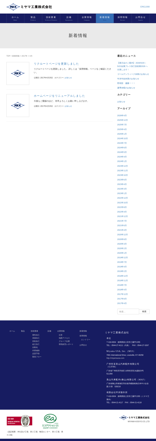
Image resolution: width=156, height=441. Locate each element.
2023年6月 (122, 180)
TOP (8, 56)
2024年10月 (122, 138)
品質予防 (36, 353)
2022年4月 (122, 212)
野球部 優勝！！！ (126, 83)
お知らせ (68, 78)
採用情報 (83, 336)
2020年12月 (122, 234)
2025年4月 (122, 129)
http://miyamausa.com (115, 358)
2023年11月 (122, 170)
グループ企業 (64, 341)
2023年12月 (122, 166)
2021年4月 (122, 230)
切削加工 (36, 341)
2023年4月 (122, 184)
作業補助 (36, 350)
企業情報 (61, 331)
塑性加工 (36, 335)
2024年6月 (122, 147)
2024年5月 (122, 152)
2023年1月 (122, 193)
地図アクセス (64, 338)
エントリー (85, 340)
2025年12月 (122, 120)
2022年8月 (122, 207)
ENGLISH (145, 7)
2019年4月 (122, 267)
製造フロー (36, 357)
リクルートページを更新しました (56, 63)
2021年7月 (122, 221)
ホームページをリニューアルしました (59, 95)
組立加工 (36, 344)
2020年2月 (122, 248)
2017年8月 (122, 299)
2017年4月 (122, 303)
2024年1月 (122, 161)
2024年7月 (122, 143)
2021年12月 (122, 216)
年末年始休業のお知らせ (128, 79)
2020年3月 (122, 244)
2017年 (25, 56)
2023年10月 (122, 175)
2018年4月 (122, 289)
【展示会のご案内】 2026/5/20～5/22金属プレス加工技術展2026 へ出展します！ (132, 66)
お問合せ (83, 345)
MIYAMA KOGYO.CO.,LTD (139, 421)
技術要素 (34, 331)
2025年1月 (122, 134)
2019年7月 (122, 262)
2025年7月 (122, 124)
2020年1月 (122, 253)
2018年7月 (122, 285)
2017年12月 (122, 294)
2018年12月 (122, 276)
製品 (23, 331)
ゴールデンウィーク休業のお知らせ (133, 74)
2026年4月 (122, 115)
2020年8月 (122, 239)
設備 (49, 331)
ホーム (12, 331)
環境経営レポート (66, 344)
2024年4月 (122, 157)
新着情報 (16, 56)
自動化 (35, 347)
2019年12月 (122, 257)
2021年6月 (122, 225)
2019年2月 (122, 271)
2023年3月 (122, 189)
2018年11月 (122, 280)
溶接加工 (36, 338)
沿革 (60, 335)
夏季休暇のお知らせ (126, 88)
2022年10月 (122, 202)
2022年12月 (122, 198)
